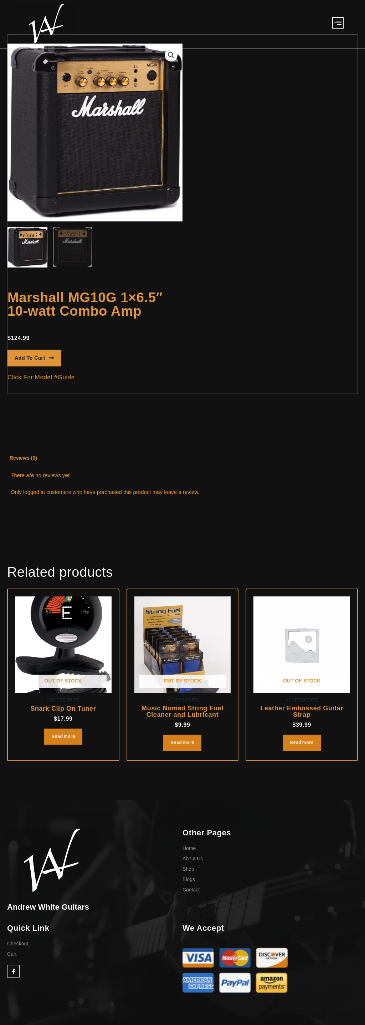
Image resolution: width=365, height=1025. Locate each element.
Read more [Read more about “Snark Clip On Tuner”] (63, 739)
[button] (170, 55)
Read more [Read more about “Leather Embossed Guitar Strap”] (301, 745)
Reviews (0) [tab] (25, 459)
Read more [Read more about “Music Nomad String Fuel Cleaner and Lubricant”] (182, 745)
